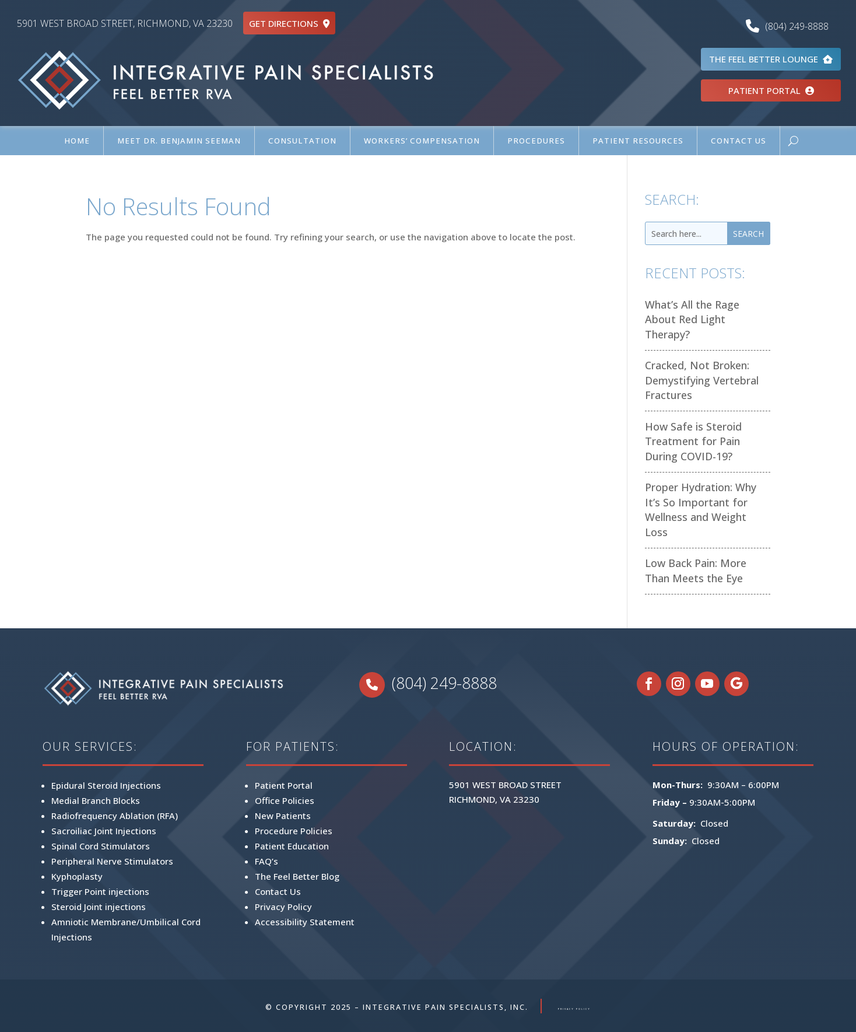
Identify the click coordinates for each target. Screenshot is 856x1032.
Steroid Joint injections (98, 906)
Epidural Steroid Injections (106, 785)
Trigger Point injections (100, 891)
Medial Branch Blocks (95, 800)
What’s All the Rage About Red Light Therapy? (692, 319)
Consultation (302, 140)
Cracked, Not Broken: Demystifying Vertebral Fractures (702, 380)
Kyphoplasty (77, 876)
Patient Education (292, 846)
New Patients (283, 815)
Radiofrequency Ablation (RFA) (114, 815)
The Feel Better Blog (297, 876)
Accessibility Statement (305, 922)
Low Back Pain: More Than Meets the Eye (695, 570)
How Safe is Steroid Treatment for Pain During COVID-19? (693, 441)
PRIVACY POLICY (575, 1007)
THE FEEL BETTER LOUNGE (771, 59)
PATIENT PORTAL (771, 90)
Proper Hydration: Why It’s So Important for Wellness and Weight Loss (700, 509)
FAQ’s (266, 861)
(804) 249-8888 (790, 26)
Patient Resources (637, 140)
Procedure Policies (293, 831)
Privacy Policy (283, 906)
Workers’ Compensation (422, 140)
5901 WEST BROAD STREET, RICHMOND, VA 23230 (125, 23)
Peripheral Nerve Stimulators (112, 861)
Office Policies (284, 800)
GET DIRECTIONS (289, 23)
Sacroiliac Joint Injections (103, 831)
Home (77, 140)
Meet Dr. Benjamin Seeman (179, 140)
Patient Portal (284, 785)
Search (748, 233)
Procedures (536, 140)
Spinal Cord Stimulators (100, 846)
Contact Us (738, 140)
